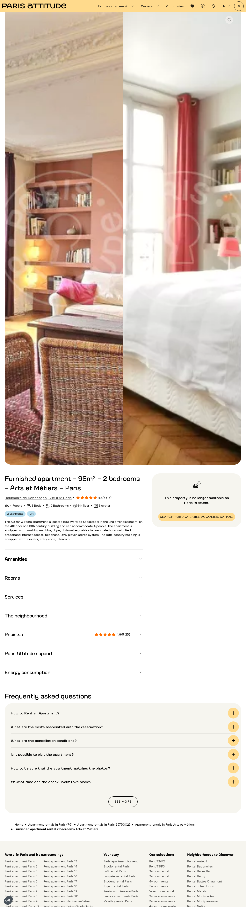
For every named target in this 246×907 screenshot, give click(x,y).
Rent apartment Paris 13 (60, 785)
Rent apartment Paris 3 (21, 795)
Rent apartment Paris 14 (60, 790)
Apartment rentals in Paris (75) (50, 686)
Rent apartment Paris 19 (60, 815)
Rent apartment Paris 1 (21, 785)
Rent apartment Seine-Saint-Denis (68, 830)
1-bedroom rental (161, 815)
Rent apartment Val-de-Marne (65, 835)
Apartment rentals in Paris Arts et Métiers (165, 686)
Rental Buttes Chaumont (204, 805)
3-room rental (159, 800)
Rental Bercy (196, 800)
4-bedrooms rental (163, 830)
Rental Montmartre (200, 820)
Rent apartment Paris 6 (21, 810)
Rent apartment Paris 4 (21, 800)
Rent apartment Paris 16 (60, 800)
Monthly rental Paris (118, 825)
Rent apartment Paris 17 (60, 805)
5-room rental (159, 810)
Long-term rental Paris (120, 800)
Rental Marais (197, 815)
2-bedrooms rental (162, 820)
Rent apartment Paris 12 (21, 840)
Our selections (161, 778)
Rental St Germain (200, 835)
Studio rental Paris (117, 790)
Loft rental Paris (115, 795)
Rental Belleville (198, 795)
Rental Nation (196, 830)
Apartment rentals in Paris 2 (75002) (103, 686)
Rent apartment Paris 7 (21, 815)
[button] (8, 900)
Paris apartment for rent (121, 785)
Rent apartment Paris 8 (21, 820)
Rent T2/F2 (157, 785)
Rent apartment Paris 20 (60, 820)
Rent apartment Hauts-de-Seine (66, 825)
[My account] (239, 6)
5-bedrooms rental (163, 835)
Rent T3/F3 (157, 790)
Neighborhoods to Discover (210, 778)
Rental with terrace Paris (121, 815)
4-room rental (159, 805)
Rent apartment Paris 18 (60, 810)
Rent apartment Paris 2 (21, 790)
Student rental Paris (118, 805)
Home (19, 686)
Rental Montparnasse (202, 825)
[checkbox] (229, 20)
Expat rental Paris (116, 810)
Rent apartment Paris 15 (60, 795)
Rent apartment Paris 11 (21, 835)
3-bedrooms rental (162, 825)
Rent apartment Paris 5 (21, 805)
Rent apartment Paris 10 (22, 830)
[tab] (116, 6)
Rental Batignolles (200, 790)
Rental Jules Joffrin (200, 810)
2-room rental (159, 795)
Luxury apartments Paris (121, 820)
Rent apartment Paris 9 (21, 825)
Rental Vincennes (199, 840)
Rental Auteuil (197, 785)
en (226, 6)
